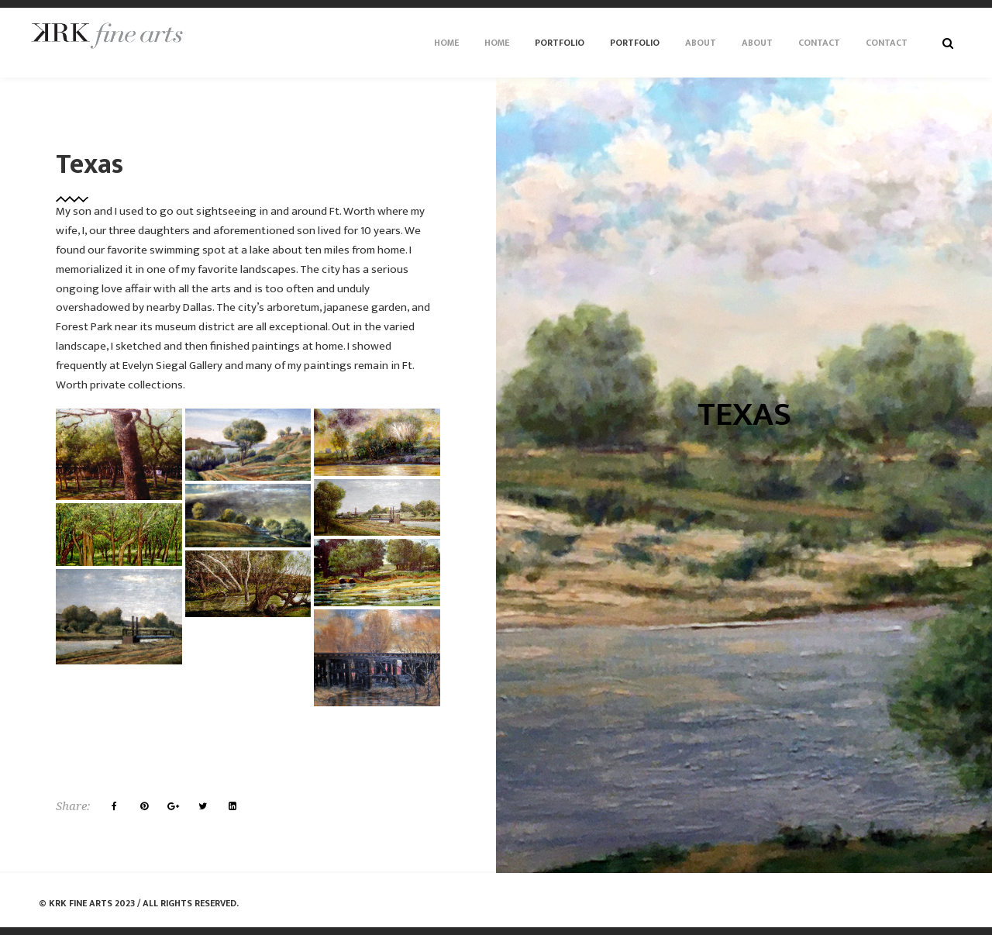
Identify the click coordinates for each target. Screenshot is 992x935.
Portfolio (559, 42)
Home (446, 42)
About (700, 42)
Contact (819, 42)
